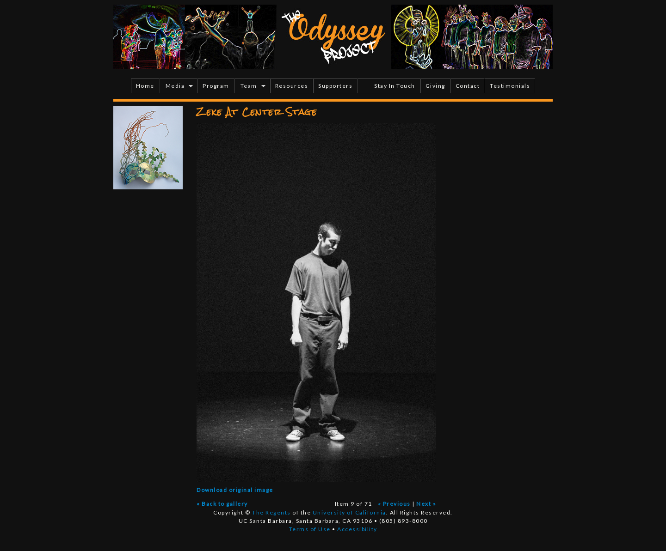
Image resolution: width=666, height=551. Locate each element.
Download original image (235, 489)
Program (216, 85)
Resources (291, 85)
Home (145, 85)
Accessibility (357, 529)
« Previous (394, 503)
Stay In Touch (394, 85)
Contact (468, 85)
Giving (435, 85)
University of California (349, 512)
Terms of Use (310, 529)
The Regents (271, 512)
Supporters (335, 85)
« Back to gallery (222, 503)
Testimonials (510, 85)
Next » (426, 503)
